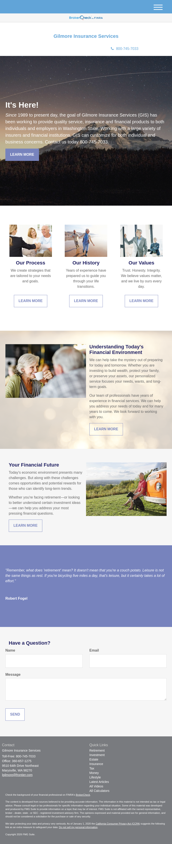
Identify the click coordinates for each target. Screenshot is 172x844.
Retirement (97, 750)
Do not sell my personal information (78, 827)
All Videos (96, 786)
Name (10, 650)
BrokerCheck (83, 794)
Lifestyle (95, 777)
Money (94, 773)
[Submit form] (15, 714)
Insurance (96, 764)
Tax (91, 768)
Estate (93, 759)
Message (13, 674)
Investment (97, 755)
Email (94, 650)
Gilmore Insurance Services (86, 36)
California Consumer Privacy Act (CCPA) (118, 823)
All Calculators (99, 791)
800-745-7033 (124, 49)
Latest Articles (99, 782)
